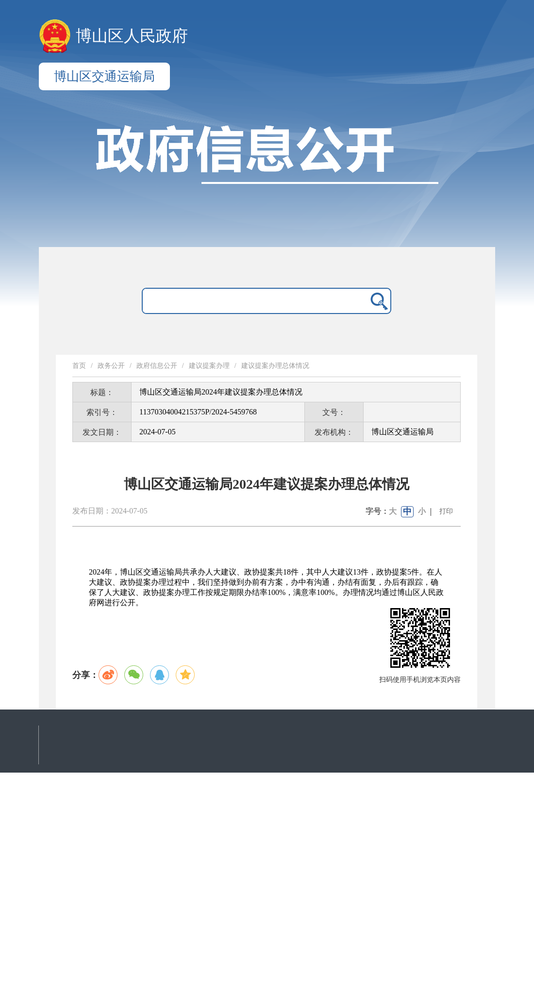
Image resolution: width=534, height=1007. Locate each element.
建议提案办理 (209, 365)
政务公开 (111, 365)
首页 (79, 365)
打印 (446, 511)
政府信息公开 (156, 365)
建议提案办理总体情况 (275, 365)
